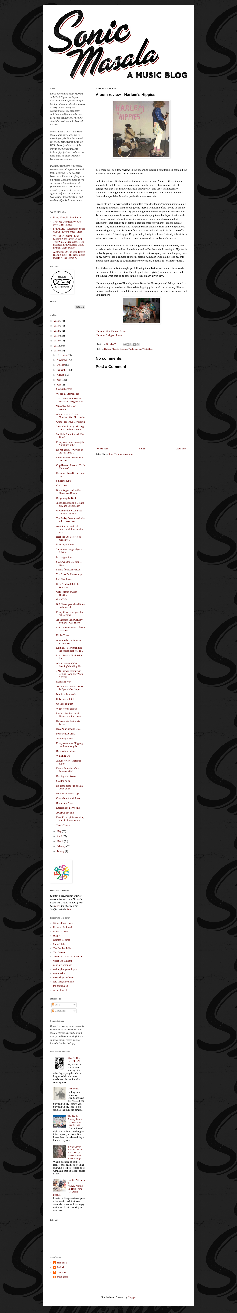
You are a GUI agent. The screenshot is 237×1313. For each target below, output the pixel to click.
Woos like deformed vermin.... (66, 408)
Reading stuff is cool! (66, 776)
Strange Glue (59, 944)
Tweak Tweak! (63, 825)
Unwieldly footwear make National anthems (69, 512)
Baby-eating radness (66, 751)
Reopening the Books (66, 498)
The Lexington (134, 349)
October (61, 365)
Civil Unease (62, 485)
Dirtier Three (62, 635)
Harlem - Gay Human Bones (111, 331)
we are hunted (60, 990)
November (62, 360)
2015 (56, 325)
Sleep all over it (64, 389)
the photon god (60, 986)
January (61, 851)
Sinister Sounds (64, 480)
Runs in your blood (65, 544)
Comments (59, 1011)
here (57, 906)
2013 (56, 335)
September (62, 370)
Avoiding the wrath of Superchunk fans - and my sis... (70, 529)
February (61, 846)
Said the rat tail (63, 781)
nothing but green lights (64, 969)
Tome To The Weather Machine (68, 956)
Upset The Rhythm (62, 960)
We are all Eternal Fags (67, 394)
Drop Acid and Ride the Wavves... (67, 585)
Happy (56, 935)
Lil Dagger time (64, 557)
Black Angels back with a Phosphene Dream (68, 492)
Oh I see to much (64, 704)
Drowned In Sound (62, 927)
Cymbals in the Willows (68, 798)
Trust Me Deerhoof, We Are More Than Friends (67, 223)
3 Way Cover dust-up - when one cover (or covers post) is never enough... (75, 1152)
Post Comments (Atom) (121, 454)
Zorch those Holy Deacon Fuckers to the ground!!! (69, 400)
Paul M (60, 1267)
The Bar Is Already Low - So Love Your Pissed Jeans (75, 1120)
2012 (56, 340)
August (61, 375)
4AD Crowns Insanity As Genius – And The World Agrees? (69, 674)
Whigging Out (63, 756)
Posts (56, 1004)
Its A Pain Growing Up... (68, 729)
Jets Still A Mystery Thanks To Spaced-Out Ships (69, 688)
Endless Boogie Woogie (68, 807)
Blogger (132, 1297)
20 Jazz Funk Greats (63, 923)
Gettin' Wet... (62, 599)
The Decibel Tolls (62, 948)
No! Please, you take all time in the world (70, 606)
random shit (59, 973)
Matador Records (119, 349)
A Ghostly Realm (64, 738)
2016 (56, 320)
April (60, 836)
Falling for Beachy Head (68, 569)
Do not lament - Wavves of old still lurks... (69, 451)
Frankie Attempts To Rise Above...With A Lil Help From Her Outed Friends (69, 1187)
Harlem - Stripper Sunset (109, 335)
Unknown (61, 1272)
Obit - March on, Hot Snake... (66, 593)
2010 (56, 350)
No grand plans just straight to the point (69, 787)
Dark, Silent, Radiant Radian (67, 217)
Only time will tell (65, 699)
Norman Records (61, 940)
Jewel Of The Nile (65, 812)
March (60, 841)
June (59, 384)
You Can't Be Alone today (69, 574)
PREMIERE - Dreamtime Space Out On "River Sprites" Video (69, 230)
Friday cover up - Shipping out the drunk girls (69, 745)
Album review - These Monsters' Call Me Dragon (70, 415)
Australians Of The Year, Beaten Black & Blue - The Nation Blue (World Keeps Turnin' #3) (69, 255)
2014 (56, 330)
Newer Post (102, 448)
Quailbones (73, 1088)
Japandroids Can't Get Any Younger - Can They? (69, 621)
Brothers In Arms (64, 803)
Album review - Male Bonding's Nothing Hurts (69, 665)
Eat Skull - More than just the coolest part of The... (69, 649)
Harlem (107, 349)
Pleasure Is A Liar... (65, 733)
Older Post (181, 448)
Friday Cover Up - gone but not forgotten (69, 613)
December (62, 355)
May (59, 831)
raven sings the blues (63, 977)
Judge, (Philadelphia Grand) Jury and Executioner (70, 504)
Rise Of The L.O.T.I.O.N (74, 1060)
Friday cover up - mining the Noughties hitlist (70, 443)
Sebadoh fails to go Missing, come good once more (70, 428)
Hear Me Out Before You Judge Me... (68, 538)
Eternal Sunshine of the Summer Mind (67, 770)
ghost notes (62, 1277)
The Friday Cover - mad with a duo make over (70, 520)
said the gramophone (63, 981)
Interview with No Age (67, 793)
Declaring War (63, 681)
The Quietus (59, 952)
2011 (56, 345)
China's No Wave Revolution (70, 421)
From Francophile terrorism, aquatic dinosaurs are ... (70, 819)
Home (142, 448)
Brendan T (62, 1262)
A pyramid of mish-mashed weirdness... (69, 641)
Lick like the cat (64, 579)
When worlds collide (66, 708)
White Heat (147, 349)
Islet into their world (66, 694)
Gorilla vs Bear (60, 931)
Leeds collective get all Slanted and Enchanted (68, 715)
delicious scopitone (62, 965)
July (59, 379)
